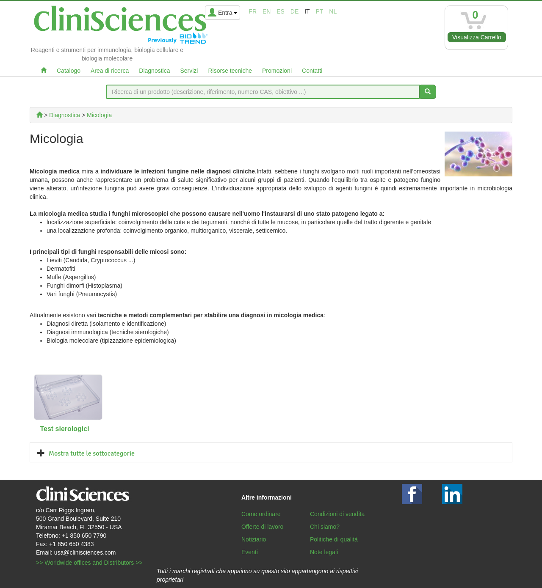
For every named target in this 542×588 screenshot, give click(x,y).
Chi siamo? (325, 526)
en (267, 11)
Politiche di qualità (334, 539)
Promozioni (277, 70)
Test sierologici (64, 428)
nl (333, 11)
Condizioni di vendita (337, 514)
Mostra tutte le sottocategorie (92, 453)
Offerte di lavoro (262, 526)
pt (320, 11)
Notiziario (253, 539)
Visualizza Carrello (476, 37)
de (294, 11)
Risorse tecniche (230, 70)
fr (253, 11)
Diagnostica (154, 70)
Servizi (189, 70)
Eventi (249, 552)
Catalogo (68, 70)
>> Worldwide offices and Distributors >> (89, 562)
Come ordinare (261, 514)
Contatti (312, 70)
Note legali (324, 552)
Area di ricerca (110, 70)
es (281, 11)
